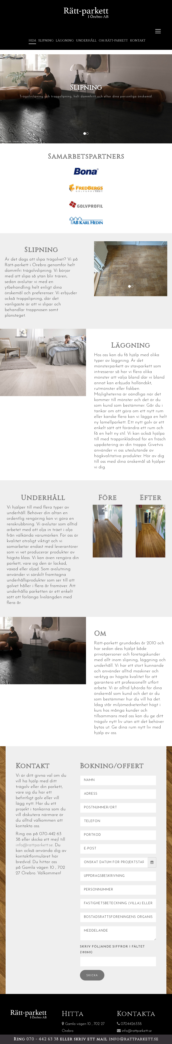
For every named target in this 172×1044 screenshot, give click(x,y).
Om (100, 632)
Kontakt (138, 39)
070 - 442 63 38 (43, 1039)
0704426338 (129, 1022)
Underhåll (86, 39)
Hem (32, 39)
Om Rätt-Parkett (113, 39)
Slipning (46, 39)
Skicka (92, 973)
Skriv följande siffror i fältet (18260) (112, 947)
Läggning (65, 39)
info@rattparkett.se (34, 843)
